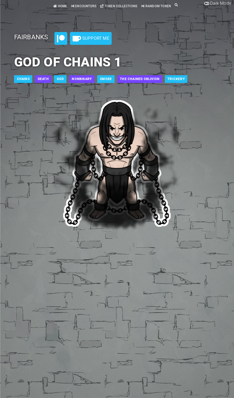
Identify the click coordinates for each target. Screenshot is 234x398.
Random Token (156, 6)
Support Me (91, 38)
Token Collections (118, 6)
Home (60, 6)
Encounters (84, 6)
